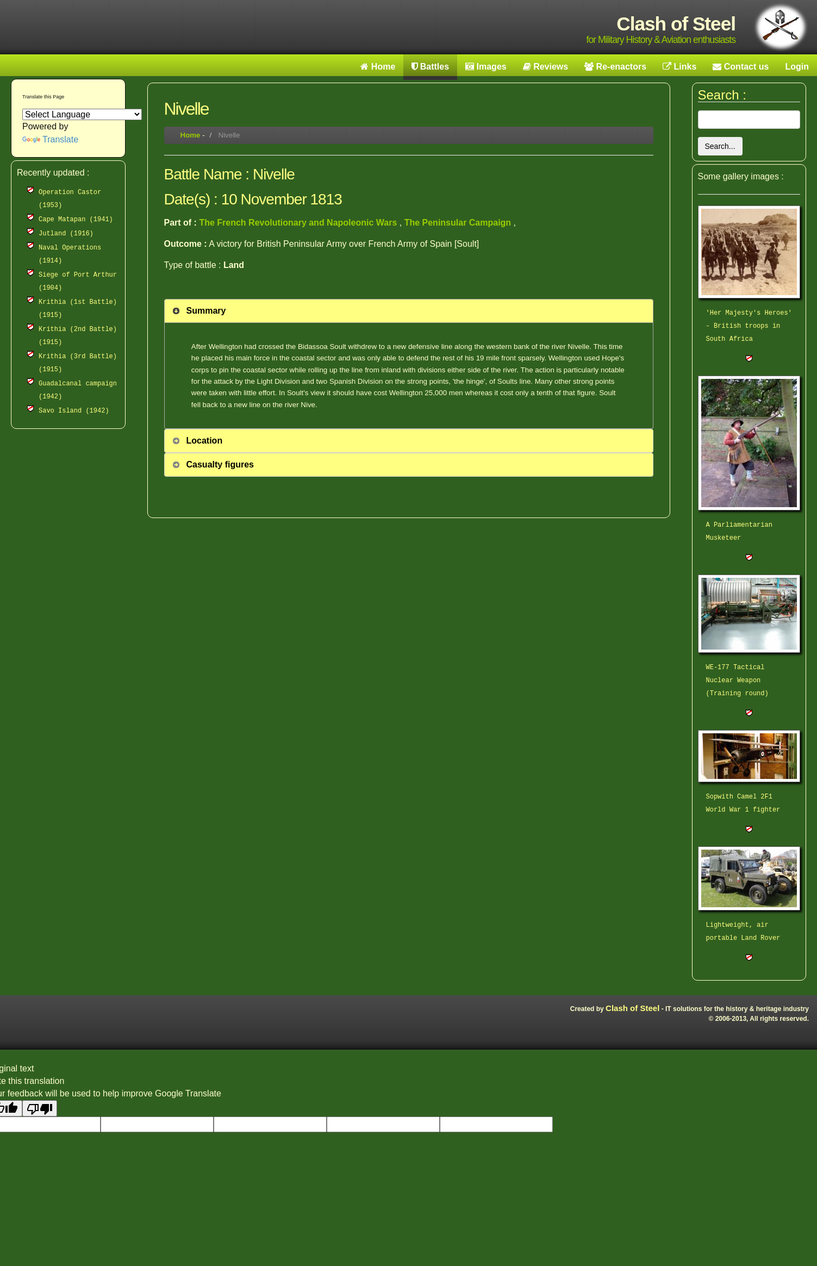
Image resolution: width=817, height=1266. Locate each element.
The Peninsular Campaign (459, 222)
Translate (50, 139)
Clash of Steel (632, 1008)
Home (190, 135)
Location (204, 440)
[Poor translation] (39, 1108)
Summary (206, 310)
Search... (720, 146)
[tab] (408, 311)
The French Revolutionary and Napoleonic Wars (299, 222)
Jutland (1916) (66, 234)
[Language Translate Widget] (82, 114)
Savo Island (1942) (74, 411)
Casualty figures (220, 464)
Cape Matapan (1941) (76, 219)
